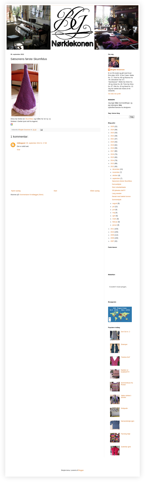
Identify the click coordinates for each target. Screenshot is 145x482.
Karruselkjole (116, 184)
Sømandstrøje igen (127, 421)
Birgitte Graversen (118, 70)
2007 (113, 241)
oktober (115, 175)
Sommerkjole (116, 200)
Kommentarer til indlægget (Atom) (31, 195)
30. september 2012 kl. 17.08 (36, 143)
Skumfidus (29, 119)
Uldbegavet (21, 143)
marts (114, 219)
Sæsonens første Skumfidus (122, 181)
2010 (113, 232)
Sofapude (124, 408)
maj (113, 213)
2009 (113, 235)
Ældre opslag (95, 191)
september (116, 178)
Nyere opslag (16, 191)
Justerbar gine (126, 447)
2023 (113, 133)
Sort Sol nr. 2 (125, 332)
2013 (113, 163)
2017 (113, 151)
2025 (113, 126)
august (115, 203)
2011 (113, 229)
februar (115, 222)
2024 (113, 130)
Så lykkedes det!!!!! (118, 190)
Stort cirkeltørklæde (119, 187)
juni (113, 210)
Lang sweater (117, 193)
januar (114, 225)
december (116, 169)
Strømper (124, 344)
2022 (113, 136)
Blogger (81, 470)
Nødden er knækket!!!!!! (125, 371)
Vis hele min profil (114, 94)
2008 (113, 238)
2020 (113, 142)
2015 (113, 157)
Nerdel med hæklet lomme (121, 196)
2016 (113, 154)
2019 (113, 145)
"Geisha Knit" (125, 357)
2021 (113, 139)
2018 (113, 148)
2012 (113, 166)
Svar (18, 150)
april (114, 216)
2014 (113, 160)
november (116, 172)
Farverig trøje (125, 434)
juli (113, 207)
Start (55, 191)
